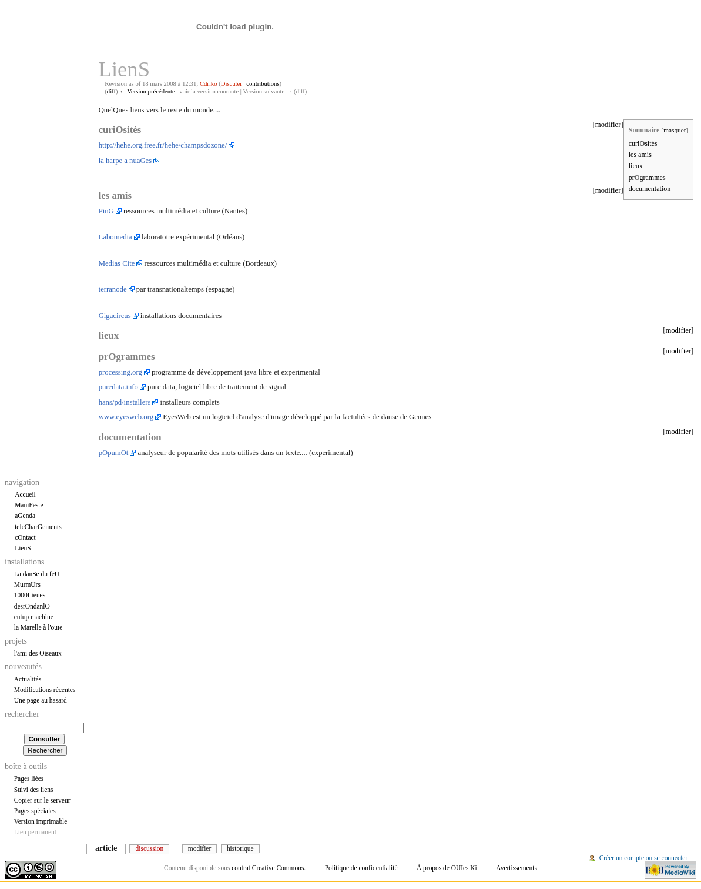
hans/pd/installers (125, 402)
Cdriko (208, 84)
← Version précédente (147, 91)
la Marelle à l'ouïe (38, 627)
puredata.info (118, 387)
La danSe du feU (36, 573)
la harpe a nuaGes (125, 160)
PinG (106, 211)
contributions (262, 84)
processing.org (120, 372)
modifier (608, 125)
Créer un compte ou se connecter (643, 857)
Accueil (25, 494)
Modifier (199, 848)
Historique (240, 848)
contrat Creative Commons (268, 867)
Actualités (27, 679)
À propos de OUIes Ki (447, 867)
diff (111, 91)
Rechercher (22, 714)
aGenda (25, 515)
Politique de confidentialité (361, 867)
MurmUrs (27, 584)
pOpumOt (114, 453)
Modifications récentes (45, 689)
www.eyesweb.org (126, 417)
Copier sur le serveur (42, 800)
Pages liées (29, 778)
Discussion (150, 848)
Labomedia (115, 237)
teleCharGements (38, 526)
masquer (674, 129)
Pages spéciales (35, 810)
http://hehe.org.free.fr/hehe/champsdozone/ (163, 145)
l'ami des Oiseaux (38, 653)
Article (106, 848)
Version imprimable (41, 821)
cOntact (25, 537)
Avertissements (516, 867)
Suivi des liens (33, 789)
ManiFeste (29, 505)
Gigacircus (115, 316)
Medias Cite (117, 263)
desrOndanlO (32, 606)
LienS (23, 548)
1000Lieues (29, 595)
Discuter (231, 84)
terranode (113, 289)
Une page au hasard (40, 700)
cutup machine (33, 616)
